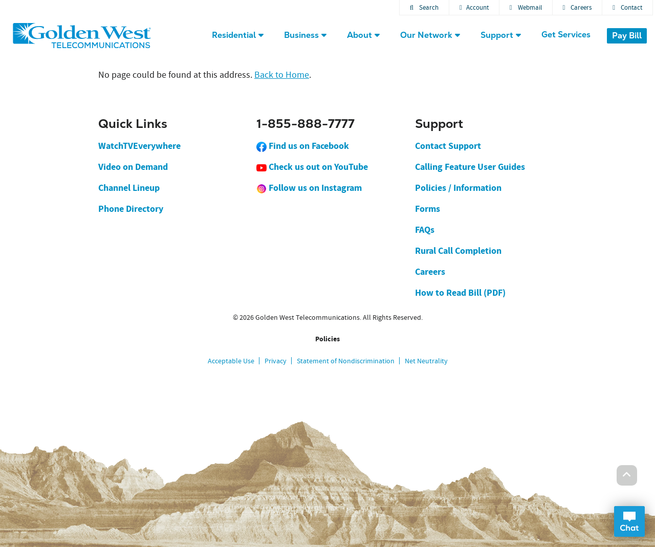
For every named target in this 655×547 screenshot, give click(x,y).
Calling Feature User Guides (470, 167)
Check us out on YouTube (312, 167)
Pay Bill (627, 35)
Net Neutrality (426, 360)
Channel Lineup (129, 188)
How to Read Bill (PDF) (460, 293)
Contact (627, 7)
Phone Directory (130, 209)
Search (424, 7)
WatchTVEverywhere (139, 146)
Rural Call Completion (458, 251)
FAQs (424, 230)
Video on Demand (133, 167)
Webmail (526, 7)
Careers (577, 7)
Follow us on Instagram (309, 188)
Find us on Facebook (302, 146)
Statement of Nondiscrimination (346, 360)
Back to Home (281, 75)
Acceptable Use (231, 360)
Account (474, 7)
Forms (427, 209)
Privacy (276, 360)
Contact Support (448, 146)
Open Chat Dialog (629, 521)
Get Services (566, 34)
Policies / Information (458, 188)
